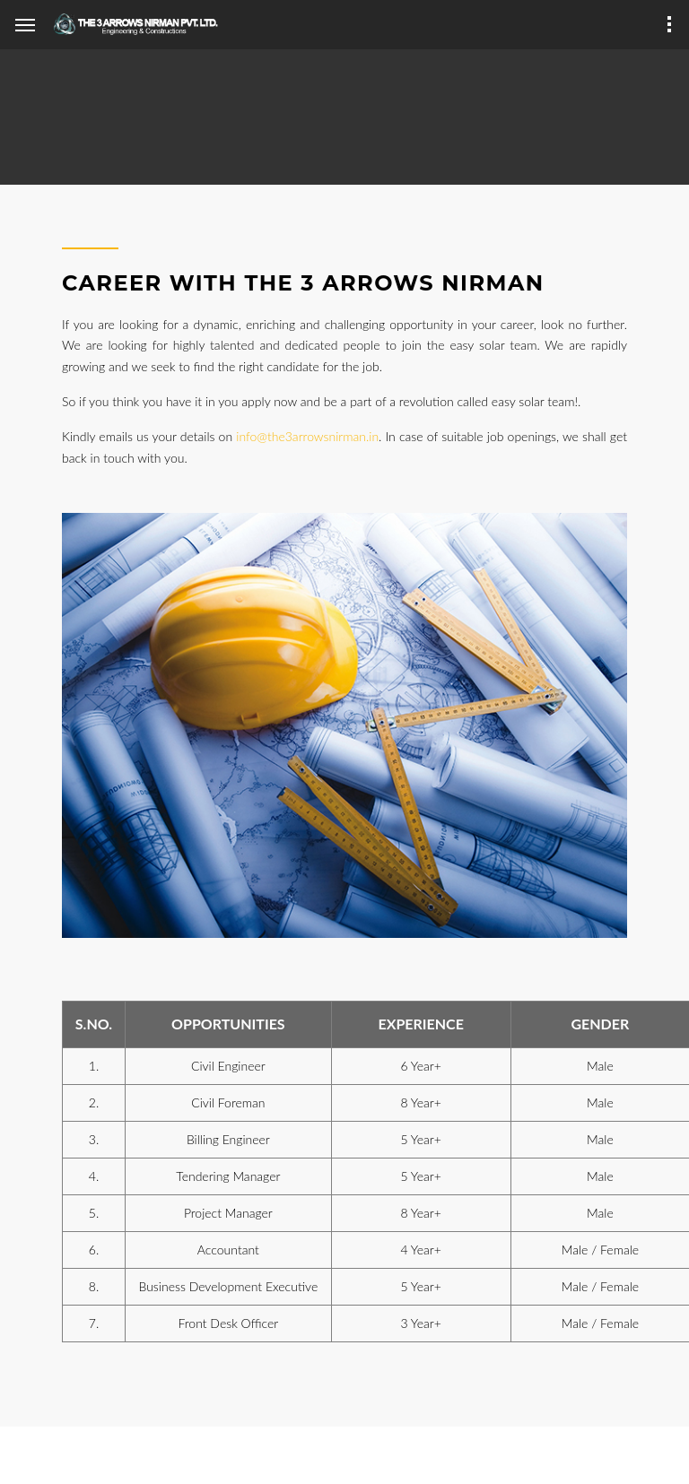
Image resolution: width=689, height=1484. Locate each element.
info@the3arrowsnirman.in (307, 436)
